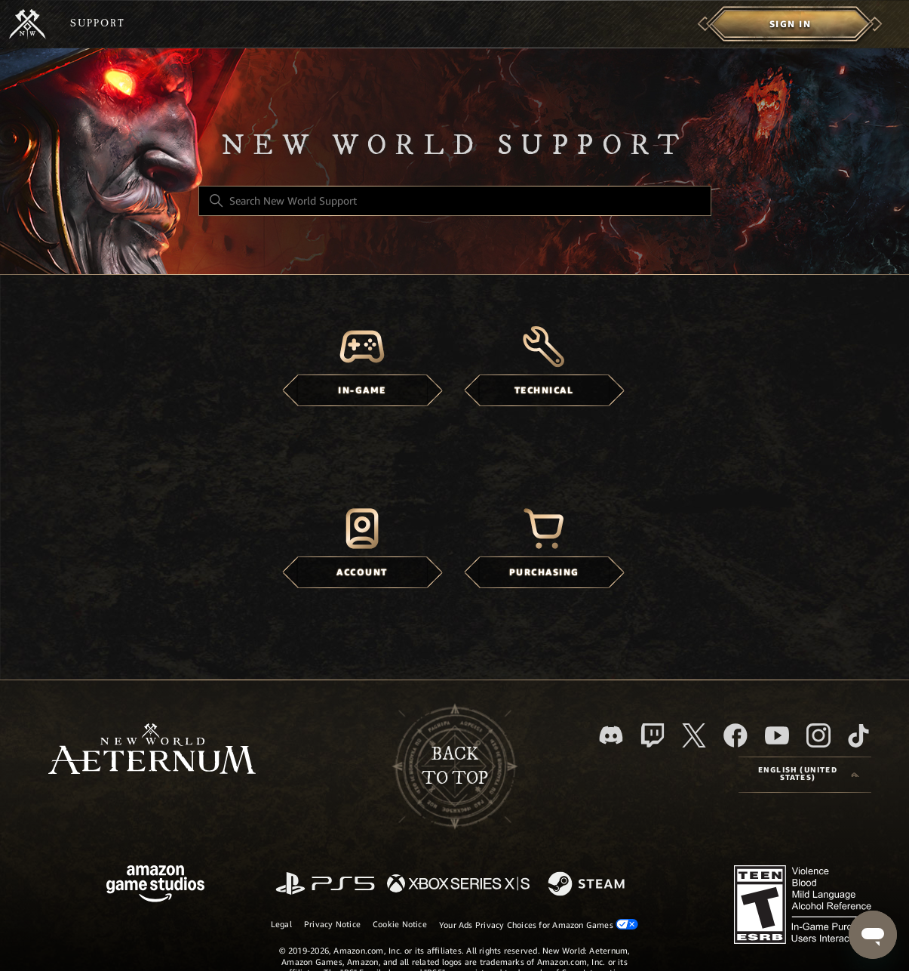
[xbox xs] (458, 884)
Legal (281, 924)
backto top (455, 766)
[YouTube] (777, 735)
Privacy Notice (332, 924)
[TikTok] (858, 735)
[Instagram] (818, 735)
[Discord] (611, 735)
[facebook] (735, 735)
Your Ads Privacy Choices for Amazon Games (538, 924)
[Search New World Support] (454, 201)
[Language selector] (804, 774)
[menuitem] (790, 24)
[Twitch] (652, 735)
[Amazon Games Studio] (155, 886)
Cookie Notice (400, 924)
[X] (694, 735)
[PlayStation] (325, 885)
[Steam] (588, 885)
